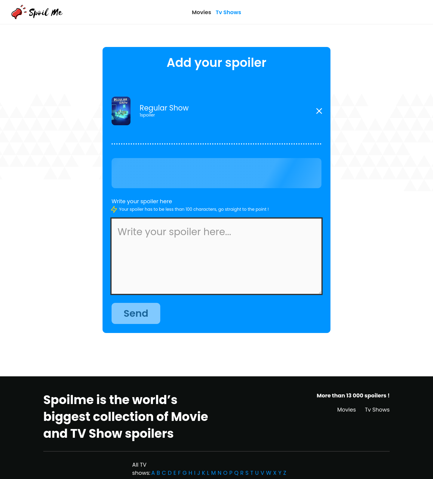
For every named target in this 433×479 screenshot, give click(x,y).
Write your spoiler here (142, 201)
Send (136, 313)
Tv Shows (228, 12)
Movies (201, 12)
